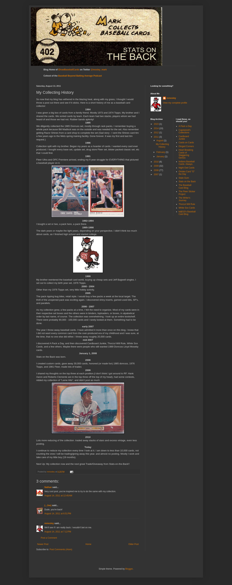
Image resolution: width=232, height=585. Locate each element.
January (160, 156)
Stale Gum (184, 178)
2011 (156, 137)
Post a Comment (49, 538)
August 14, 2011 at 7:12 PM (57, 531)
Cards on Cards (186, 142)
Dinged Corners (186, 146)
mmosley (49, 523)
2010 (156, 161)
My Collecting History (162, 145)
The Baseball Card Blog (185, 186)
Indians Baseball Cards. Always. (187, 162)
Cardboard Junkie (184, 137)
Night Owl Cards (186, 167)
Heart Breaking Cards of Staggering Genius (186, 154)
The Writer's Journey (184, 199)
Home (88, 544)
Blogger (129, 569)
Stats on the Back (187, 181)
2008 (156, 170)
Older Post (133, 544)
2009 (156, 166)
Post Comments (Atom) (60, 549)
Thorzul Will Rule (187, 204)
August (160, 140)
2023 (156, 124)
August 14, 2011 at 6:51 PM (57, 513)
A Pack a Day (185, 126)
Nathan (48, 487)
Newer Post (42, 544)
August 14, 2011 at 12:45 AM (58, 495)
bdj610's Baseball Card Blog (187, 212)
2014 (156, 128)
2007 (156, 174)
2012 (156, 132)
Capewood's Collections (185, 131)
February (161, 152)
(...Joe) (47, 505)
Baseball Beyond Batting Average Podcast (80, 76)
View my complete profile (175, 103)
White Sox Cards (187, 208)
